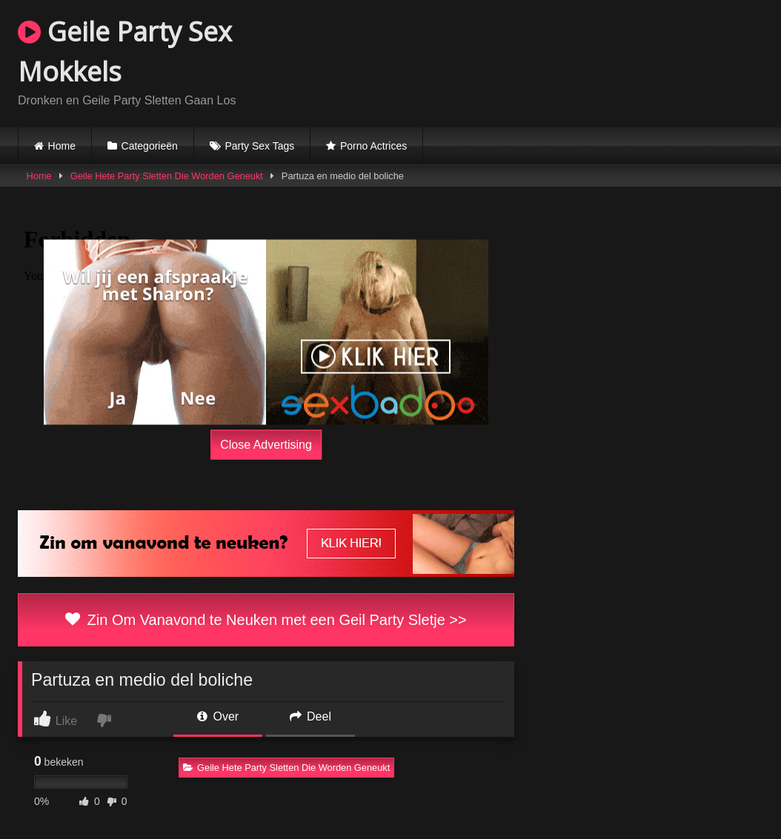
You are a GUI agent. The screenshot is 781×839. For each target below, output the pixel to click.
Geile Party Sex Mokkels (125, 51)
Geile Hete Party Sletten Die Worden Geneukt (166, 175)
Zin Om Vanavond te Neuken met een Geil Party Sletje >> (265, 620)
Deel (310, 716)
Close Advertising (266, 444)
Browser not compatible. (589, 61)
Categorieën (150, 146)
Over (218, 716)
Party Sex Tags (259, 146)
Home (62, 146)
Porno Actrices (373, 146)
